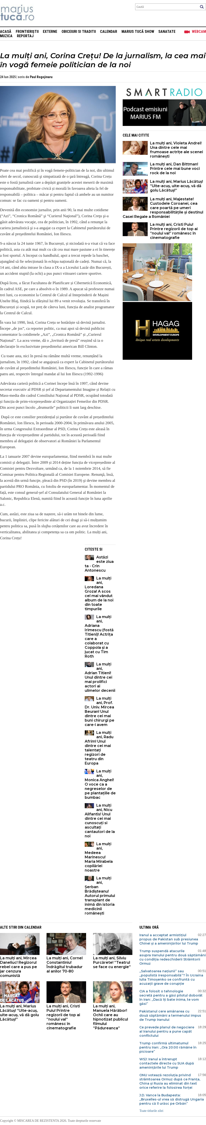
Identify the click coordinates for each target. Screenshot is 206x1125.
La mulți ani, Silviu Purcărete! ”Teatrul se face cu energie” (112, 962)
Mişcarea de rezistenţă (42, 13)
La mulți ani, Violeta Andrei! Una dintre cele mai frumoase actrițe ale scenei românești (176, 150)
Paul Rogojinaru (41, 77)
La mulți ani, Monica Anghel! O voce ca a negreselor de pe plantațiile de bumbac (100, 784)
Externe (50, 31)
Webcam (199, 31)
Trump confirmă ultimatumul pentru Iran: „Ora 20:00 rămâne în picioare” (168, 1047)
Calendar (108, 31)
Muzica (6, 36)
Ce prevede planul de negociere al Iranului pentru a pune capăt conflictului (166, 1031)
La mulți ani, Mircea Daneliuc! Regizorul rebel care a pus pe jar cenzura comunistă (18, 967)
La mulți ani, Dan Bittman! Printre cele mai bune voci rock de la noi (175, 168)
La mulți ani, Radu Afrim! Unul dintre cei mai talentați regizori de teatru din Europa (99, 747)
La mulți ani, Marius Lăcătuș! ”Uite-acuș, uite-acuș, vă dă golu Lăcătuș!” (176, 185)
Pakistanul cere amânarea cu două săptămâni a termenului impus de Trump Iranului (170, 1015)
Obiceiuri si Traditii (79, 31)
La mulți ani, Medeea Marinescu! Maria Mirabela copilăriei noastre (99, 857)
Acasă (5, 31)
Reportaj (25, 36)
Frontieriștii (27, 31)
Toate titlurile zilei (151, 1111)
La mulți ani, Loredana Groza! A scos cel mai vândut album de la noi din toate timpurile (99, 593)
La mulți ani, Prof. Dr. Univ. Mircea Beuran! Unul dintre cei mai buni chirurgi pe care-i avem (99, 711)
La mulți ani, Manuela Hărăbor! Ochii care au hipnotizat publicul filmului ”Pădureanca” (110, 1017)
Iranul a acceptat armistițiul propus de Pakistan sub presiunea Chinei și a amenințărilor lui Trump (168, 939)
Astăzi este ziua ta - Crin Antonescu (99, 564)
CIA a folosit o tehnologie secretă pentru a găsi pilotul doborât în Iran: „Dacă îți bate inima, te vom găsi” (171, 997)
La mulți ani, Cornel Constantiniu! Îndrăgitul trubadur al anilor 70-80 (65, 964)
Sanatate (166, 31)
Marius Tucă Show (138, 31)
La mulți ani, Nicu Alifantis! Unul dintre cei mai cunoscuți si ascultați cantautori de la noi (100, 820)
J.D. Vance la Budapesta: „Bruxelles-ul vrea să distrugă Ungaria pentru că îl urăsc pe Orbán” (171, 1099)
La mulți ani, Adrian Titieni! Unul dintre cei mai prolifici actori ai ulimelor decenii (100, 677)
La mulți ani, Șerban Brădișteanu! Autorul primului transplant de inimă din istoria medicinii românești (100, 895)
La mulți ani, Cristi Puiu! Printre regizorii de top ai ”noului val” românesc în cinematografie (174, 231)
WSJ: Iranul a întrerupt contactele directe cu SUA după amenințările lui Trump (166, 1063)
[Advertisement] (39, 577)
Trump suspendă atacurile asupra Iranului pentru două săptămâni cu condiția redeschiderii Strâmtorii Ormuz (172, 957)
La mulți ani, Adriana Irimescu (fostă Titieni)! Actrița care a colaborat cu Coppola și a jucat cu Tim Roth (99, 637)
